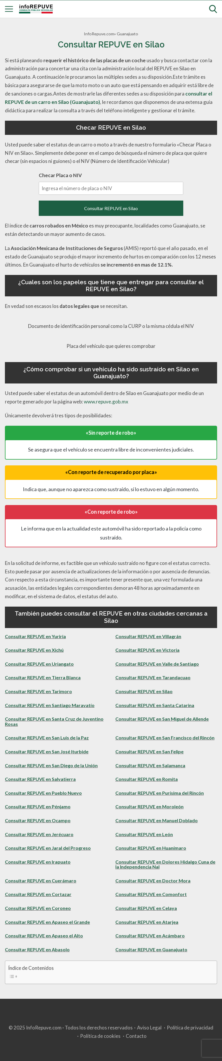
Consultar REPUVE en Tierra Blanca (43, 677)
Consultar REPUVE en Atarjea (146, 922)
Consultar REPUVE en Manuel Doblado (156, 820)
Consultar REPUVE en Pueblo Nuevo (43, 793)
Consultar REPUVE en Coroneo (38, 908)
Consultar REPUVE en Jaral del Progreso (48, 848)
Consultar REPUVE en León (144, 834)
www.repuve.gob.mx (106, 402)
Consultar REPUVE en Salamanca (150, 765)
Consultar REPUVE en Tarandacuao (152, 677)
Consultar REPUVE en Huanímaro (150, 848)
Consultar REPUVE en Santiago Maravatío (50, 705)
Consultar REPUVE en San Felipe (149, 751)
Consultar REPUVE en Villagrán (148, 636)
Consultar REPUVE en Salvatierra (40, 779)
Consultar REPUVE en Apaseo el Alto (44, 935)
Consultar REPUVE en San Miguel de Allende (162, 719)
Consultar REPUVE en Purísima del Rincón (159, 793)
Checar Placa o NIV (111, 183)
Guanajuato (127, 33)
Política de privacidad (190, 1028)
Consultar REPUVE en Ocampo (38, 820)
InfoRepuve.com (99, 33)
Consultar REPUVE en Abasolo (37, 949)
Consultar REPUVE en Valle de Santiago (157, 664)
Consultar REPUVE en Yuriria (35, 636)
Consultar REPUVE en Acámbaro (150, 935)
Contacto (136, 1036)
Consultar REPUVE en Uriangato (39, 664)
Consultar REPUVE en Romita (146, 779)
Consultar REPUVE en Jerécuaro (39, 834)
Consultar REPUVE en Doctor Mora (152, 880)
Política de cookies (100, 1036)
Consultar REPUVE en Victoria (147, 650)
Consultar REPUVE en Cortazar (38, 894)
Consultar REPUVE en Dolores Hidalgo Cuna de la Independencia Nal (165, 864)
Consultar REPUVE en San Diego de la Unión (51, 765)
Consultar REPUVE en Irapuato (38, 861)
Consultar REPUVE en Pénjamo (38, 806)
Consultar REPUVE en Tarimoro (38, 691)
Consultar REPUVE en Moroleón (149, 806)
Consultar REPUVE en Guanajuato (151, 949)
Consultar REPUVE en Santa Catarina (154, 705)
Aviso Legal (149, 1028)
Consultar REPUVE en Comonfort (151, 894)
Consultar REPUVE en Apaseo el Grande (47, 922)
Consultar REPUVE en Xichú (34, 650)
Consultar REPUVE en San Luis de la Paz (47, 737)
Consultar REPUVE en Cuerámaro (40, 880)
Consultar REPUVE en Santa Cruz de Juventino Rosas (54, 721)
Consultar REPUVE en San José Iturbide (46, 751)
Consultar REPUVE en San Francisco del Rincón (164, 737)
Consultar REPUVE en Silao (111, 208)
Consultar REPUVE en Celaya (146, 908)
